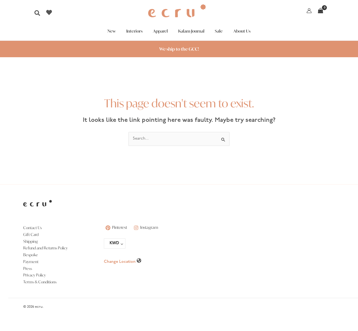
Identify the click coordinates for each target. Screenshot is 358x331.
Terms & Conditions (40, 281)
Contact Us (32, 227)
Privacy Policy (34, 275)
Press (27, 268)
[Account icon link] (309, 10)
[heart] (49, 12)
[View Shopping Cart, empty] (320, 10)
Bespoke (30, 254)
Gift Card (31, 234)
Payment (31, 261)
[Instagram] (147, 227)
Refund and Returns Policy (45, 248)
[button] (37, 14)
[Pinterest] (117, 227)
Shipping (30, 241)
